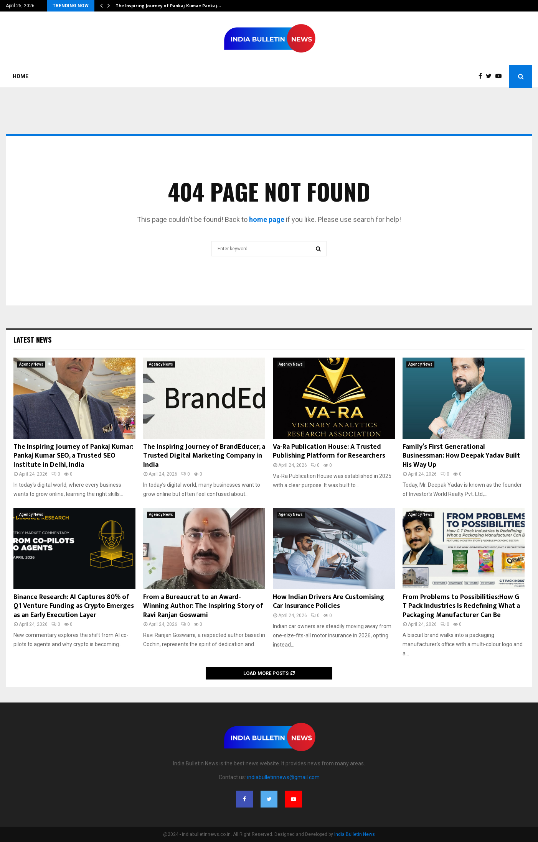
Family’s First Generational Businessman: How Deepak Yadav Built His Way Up (461, 456)
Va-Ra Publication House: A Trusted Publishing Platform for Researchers (329, 451)
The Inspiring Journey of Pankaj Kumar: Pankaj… (168, 6)
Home (20, 76)
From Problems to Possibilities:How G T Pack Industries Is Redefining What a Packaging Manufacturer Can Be (461, 606)
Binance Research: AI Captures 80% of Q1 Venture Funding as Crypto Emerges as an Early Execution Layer (73, 606)
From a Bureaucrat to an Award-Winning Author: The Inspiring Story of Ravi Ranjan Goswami (203, 606)
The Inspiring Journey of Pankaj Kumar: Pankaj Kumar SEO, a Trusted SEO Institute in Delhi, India (73, 456)
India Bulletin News (354, 834)
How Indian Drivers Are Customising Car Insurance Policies (328, 601)
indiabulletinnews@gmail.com (283, 777)
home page (266, 219)
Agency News (31, 364)
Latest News (32, 340)
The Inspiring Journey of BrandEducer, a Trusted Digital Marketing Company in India (204, 456)
